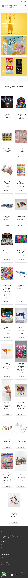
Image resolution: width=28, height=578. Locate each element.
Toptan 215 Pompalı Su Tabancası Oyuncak (21, 330)
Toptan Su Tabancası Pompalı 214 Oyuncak (7, 330)
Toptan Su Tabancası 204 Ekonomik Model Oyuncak (7, 366)
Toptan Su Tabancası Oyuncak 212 (21, 287)
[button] (10, 33)
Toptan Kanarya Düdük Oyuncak (21, 183)
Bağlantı (23, 1)
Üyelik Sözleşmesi (5, 564)
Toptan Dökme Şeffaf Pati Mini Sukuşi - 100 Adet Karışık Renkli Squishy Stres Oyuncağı (7, 476)
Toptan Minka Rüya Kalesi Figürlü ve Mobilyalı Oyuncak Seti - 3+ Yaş (21, 367)
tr (1, 1)
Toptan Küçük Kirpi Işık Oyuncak (21, 252)
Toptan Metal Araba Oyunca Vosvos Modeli (21, 218)
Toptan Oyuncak (7, 47)
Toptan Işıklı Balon (7, 115)
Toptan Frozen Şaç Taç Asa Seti (21, 440)
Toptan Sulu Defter (21, 149)
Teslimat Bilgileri (5, 562)
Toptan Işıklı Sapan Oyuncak (7, 440)
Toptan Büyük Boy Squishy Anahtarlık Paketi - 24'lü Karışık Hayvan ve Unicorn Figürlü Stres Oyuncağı (7, 291)
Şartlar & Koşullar (5, 560)
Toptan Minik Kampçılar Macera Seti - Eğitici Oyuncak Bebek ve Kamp (21, 476)
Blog (2, 545)
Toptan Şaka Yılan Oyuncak (7, 149)
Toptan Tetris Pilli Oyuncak (9, 65)
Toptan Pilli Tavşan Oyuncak (7, 183)
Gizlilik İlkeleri (4, 558)
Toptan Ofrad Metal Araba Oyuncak (7, 218)
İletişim (2, 547)
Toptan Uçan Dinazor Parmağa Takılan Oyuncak (7, 405)
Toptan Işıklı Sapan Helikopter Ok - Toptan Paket (21, 405)
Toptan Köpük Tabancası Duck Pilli (12, 45)
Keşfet (6, 50)
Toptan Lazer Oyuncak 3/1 (7, 251)
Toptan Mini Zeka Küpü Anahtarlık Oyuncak (14, 514)
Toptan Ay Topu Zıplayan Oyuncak (21, 115)
